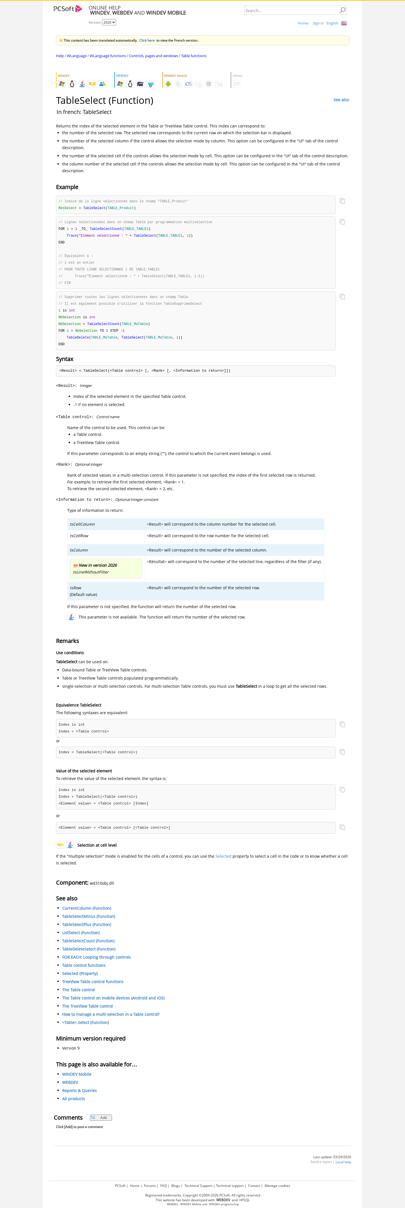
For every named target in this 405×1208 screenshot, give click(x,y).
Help (60, 55)
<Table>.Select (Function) (85, 1027)
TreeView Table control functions (92, 987)
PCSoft (120, 1185)
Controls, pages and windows (153, 55)
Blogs (175, 1185)
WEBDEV (70, 1087)
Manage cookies (277, 1185)
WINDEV (214, 1204)
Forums (150, 1185)
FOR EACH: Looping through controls (96, 962)
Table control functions (83, 970)
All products (73, 1104)
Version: (95, 22)
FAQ (163, 1185)
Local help (343, 1167)
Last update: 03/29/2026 (332, 1162)
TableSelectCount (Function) (88, 946)
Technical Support (198, 1185)
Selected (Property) (80, 978)
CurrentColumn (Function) (86, 913)
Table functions (193, 55)
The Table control (78, 995)
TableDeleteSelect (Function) (88, 954)
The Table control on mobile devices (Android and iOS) (113, 1003)
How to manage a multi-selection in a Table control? (110, 1019)
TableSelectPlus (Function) (86, 930)
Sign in (318, 23)
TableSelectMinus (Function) (88, 921)
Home (303, 23)
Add (99, 1122)
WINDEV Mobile (76, 1079)
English (332, 23)
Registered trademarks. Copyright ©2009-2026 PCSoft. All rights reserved (202, 1195)
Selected (223, 861)
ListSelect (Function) (81, 938)
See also (341, 99)
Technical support (230, 1185)
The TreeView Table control (87, 1011)
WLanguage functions (108, 55)
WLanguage (77, 55)
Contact (254, 1185)
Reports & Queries (79, 1096)
